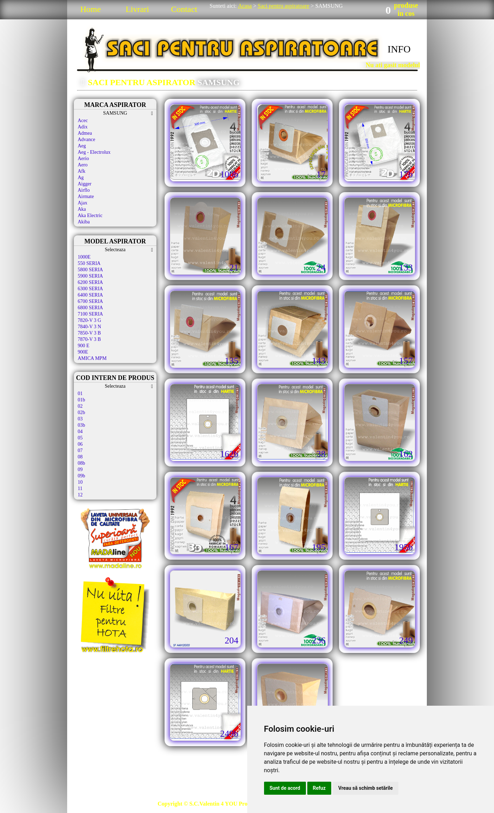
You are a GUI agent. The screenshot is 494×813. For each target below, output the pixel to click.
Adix (83, 126)
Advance (86, 139)
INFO (398, 49)
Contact (184, 9)
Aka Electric (90, 215)
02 (80, 406)
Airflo (84, 190)
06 (80, 444)
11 (80, 488)
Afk (81, 171)
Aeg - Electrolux (94, 152)
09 (80, 469)
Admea (85, 133)
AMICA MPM (92, 358)
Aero (83, 164)
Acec (83, 120)
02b (81, 412)
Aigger (84, 183)
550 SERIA (89, 263)
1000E (84, 257)
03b (81, 425)
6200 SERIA (90, 282)
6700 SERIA (90, 301)
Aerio (83, 158)
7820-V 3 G (89, 320)
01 (80, 393)
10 (80, 482)
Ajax (82, 202)
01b (81, 399)
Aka (82, 209)
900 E (83, 345)
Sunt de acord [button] (285, 788)
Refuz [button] (319, 788)
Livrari (137, 9)
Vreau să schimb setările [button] (365, 788)
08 (80, 456)
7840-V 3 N (89, 326)
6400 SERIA (90, 295)
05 (80, 437)
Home (90, 9)
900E (83, 352)
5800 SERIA (90, 269)
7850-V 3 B (89, 333)
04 (80, 431)
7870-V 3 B (89, 339)
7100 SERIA (90, 314)
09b (81, 475)
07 (80, 450)
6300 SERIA (90, 288)
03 (80, 418)
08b (81, 463)
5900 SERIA (90, 276)
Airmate (86, 196)
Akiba (84, 221)
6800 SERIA (90, 307)
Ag (81, 177)
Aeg (82, 145)
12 (80, 494)
